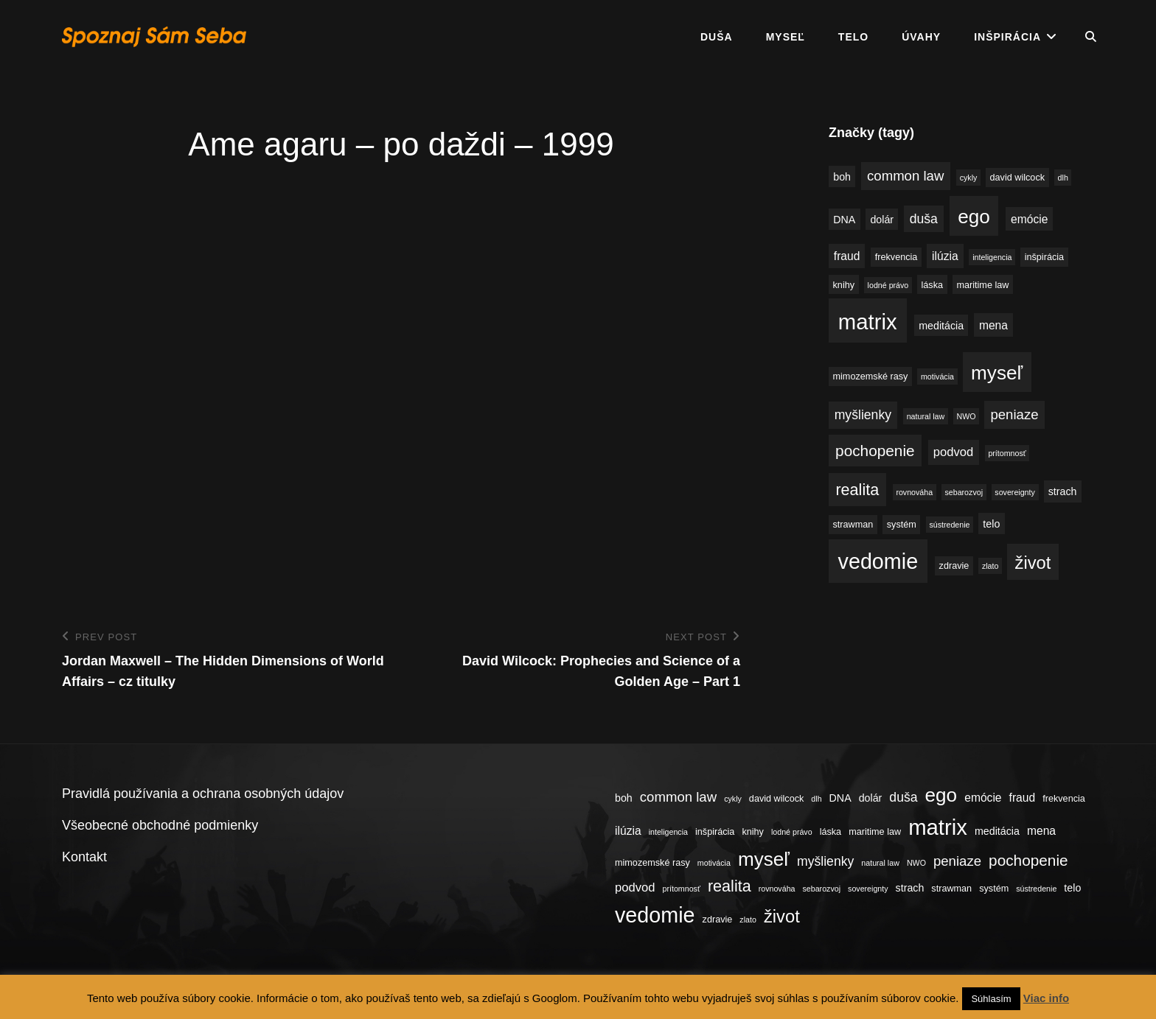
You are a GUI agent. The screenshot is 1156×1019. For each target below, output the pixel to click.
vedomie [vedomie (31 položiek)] (878, 561)
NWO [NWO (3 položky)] (966, 416)
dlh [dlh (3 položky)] (1063, 177)
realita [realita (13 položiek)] (857, 489)
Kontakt (84, 857)
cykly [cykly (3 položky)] (969, 177)
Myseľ (785, 37)
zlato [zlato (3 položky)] (990, 565)
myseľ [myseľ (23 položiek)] (997, 373)
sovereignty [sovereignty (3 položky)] (1015, 492)
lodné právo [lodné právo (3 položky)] (888, 285)
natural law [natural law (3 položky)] (926, 416)
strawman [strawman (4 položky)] (853, 524)
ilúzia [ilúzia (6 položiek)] (945, 256)
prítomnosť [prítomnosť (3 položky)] (1007, 453)
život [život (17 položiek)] (1033, 562)
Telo (853, 37)
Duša (716, 37)
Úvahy (921, 37)
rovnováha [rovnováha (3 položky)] (914, 492)
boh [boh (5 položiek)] (842, 177)
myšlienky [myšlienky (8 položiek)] (863, 414)
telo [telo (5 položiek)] (991, 524)
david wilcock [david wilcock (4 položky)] (1017, 177)
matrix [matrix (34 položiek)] (867, 321)
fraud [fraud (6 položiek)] (847, 256)
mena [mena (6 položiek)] (993, 325)
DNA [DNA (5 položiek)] (844, 219)
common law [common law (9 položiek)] (905, 175)
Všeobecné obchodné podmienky (160, 825)
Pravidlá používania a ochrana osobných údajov (203, 793)
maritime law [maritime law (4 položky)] (982, 285)
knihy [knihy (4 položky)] (844, 285)
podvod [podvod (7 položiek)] (953, 452)
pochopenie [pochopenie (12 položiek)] (874, 450)
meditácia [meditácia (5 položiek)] (941, 326)
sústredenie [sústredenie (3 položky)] (949, 524)
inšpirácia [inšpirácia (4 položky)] (1044, 257)
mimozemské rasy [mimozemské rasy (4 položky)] (870, 376)
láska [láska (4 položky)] (933, 285)
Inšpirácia (1007, 37)
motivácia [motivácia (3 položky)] (937, 376)
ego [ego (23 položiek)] (974, 217)
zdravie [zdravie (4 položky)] (954, 566)
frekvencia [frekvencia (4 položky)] (896, 257)
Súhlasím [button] (991, 998)
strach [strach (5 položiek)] (1062, 491)
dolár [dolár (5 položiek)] (882, 219)
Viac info (1046, 998)
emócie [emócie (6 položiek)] (1029, 219)
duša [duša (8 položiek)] (924, 218)
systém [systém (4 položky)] (901, 524)
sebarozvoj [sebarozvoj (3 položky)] (963, 492)
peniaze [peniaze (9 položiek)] (1014, 414)
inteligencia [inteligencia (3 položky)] (992, 257)
